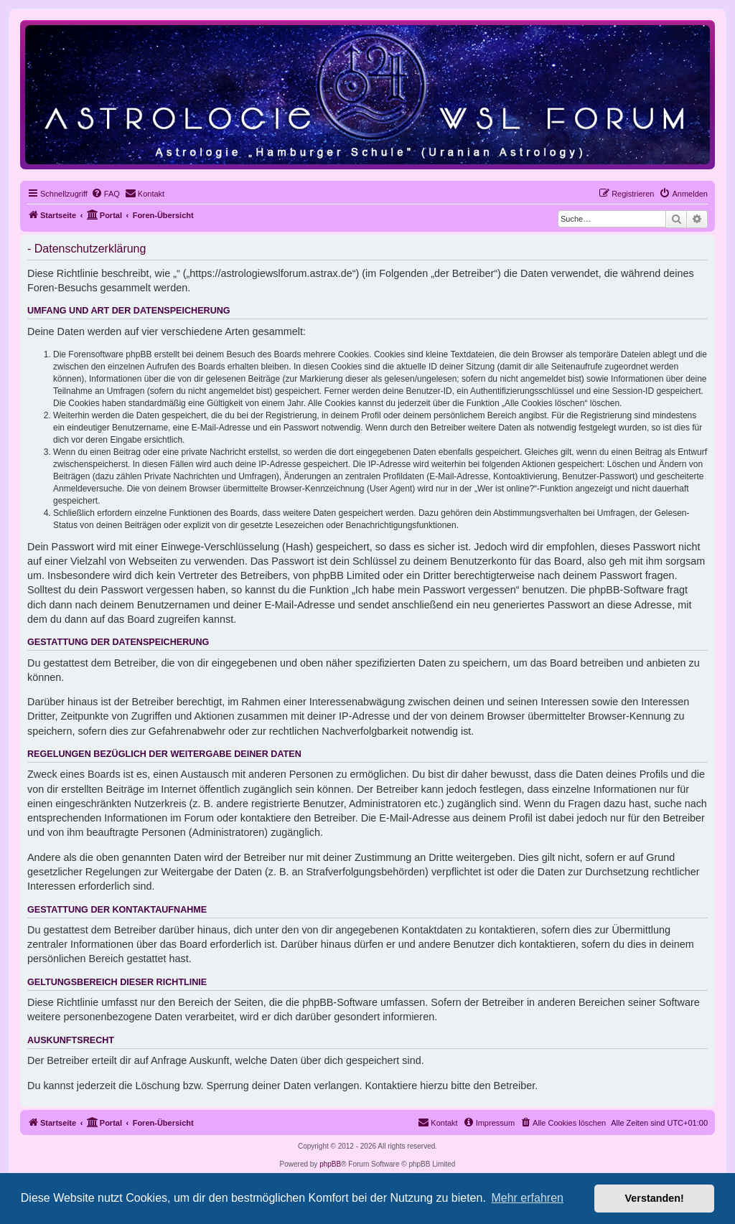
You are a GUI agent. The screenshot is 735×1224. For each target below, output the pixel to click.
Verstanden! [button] (654, 1198)
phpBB (330, 1164)
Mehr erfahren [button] (527, 1198)
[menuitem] (105, 193)
